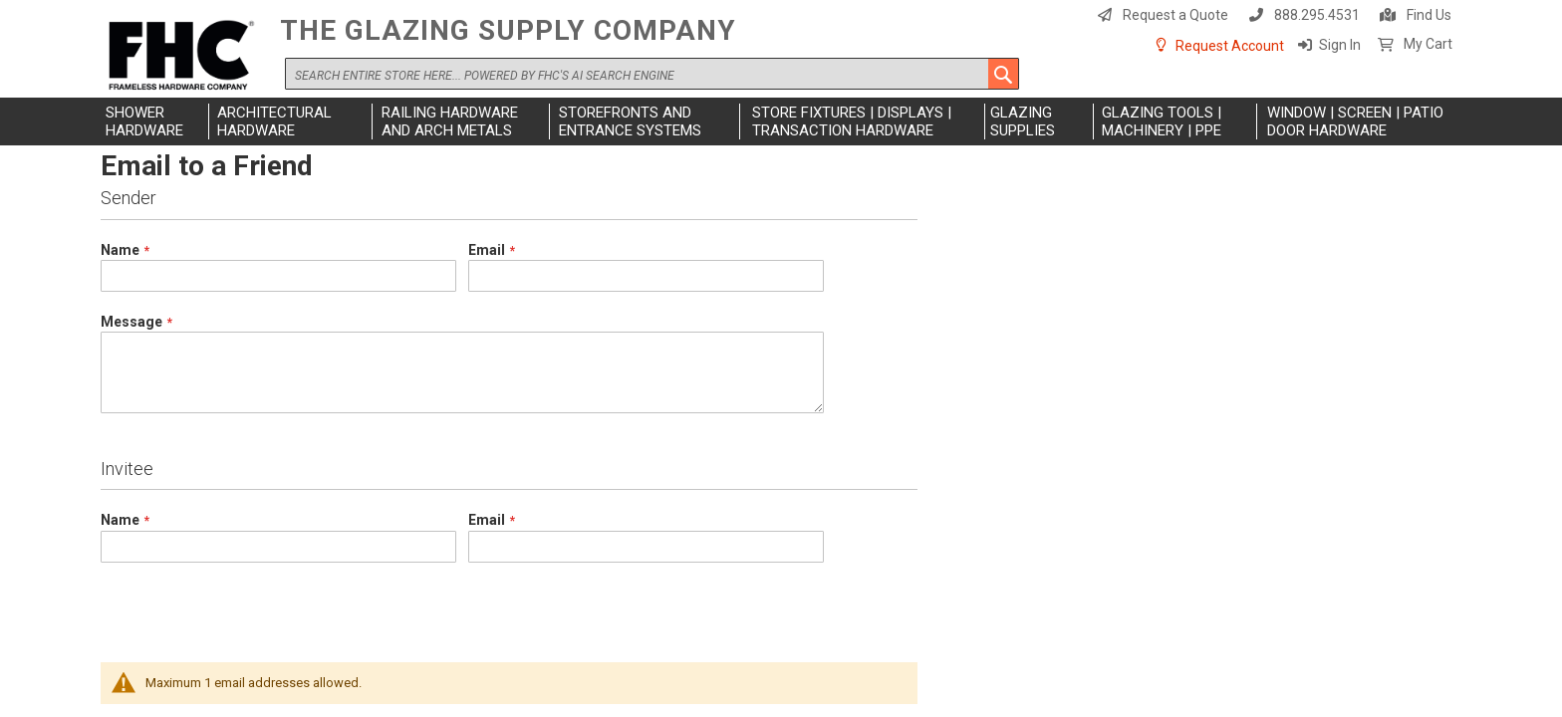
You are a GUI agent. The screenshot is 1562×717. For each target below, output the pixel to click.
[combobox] (652, 74)
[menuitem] (155, 121)
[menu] (781, 121)
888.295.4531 (1317, 15)
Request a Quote (1175, 15)
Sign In (1340, 45)
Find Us (1429, 15)
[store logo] (185, 56)
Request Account (1229, 46)
